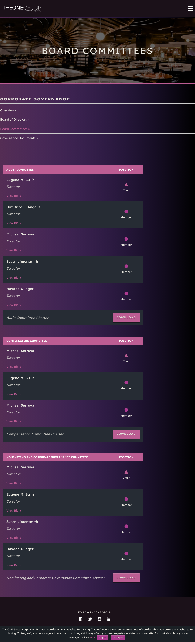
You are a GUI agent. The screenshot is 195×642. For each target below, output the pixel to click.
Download (126, 317)
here (92, 637)
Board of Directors (13, 119)
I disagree (118, 637)
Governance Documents (18, 138)
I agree (102, 637)
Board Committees (13, 129)
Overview (7, 110)
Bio (12, 196)
